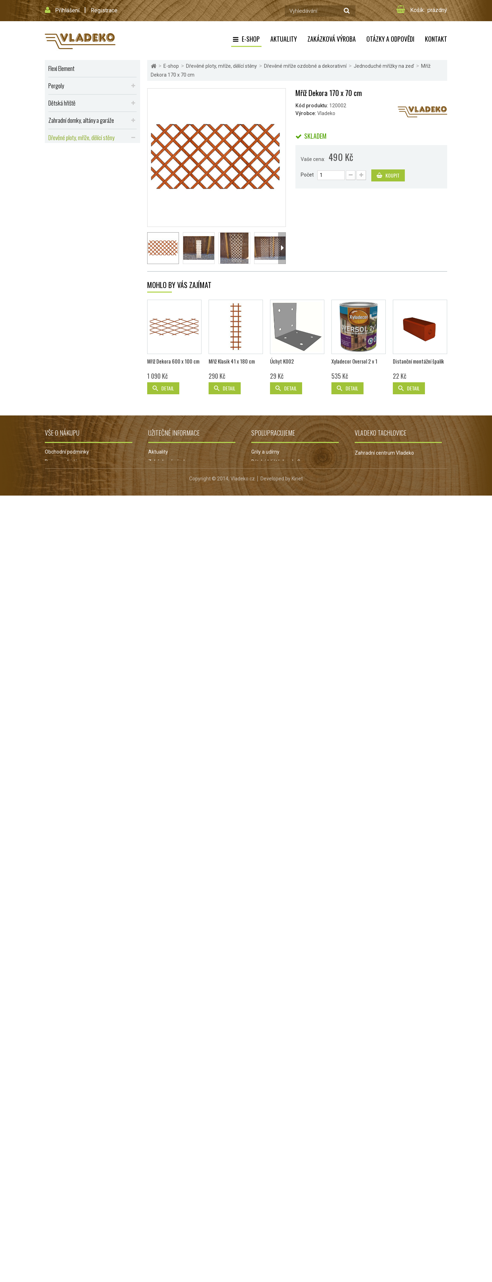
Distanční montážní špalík (418, 1108)
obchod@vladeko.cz (386, 1236)
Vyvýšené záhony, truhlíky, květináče (84, 295)
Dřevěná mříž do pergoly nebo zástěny (90, 162)
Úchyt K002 (282, 1108)
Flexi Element (61, 68)
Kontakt (436, 38)
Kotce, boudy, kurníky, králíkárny (81, 278)
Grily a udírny (265, 1199)
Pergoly (56, 85)
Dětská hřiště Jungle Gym (279, 1208)
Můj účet (54, 1228)
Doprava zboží (61, 1208)
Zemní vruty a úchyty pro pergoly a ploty (93, 226)
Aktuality (283, 38)
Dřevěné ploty (66, 151)
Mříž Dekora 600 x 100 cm (173, 1108)
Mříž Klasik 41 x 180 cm (232, 1108)
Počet (307, 175)
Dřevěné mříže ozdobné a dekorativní (89, 172)
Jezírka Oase (266, 1238)
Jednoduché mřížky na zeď (83, 184)
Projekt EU (159, 1238)
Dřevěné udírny (63, 329)
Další (282, 248)
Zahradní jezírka (269, 1218)
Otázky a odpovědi (390, 38)
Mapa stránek (60, 1238)
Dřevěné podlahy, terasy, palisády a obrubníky (83, 368)
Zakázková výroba (331, 38)
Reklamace (160, 1228)
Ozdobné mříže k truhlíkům (84, 203)
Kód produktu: (311, 105)
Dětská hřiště (62, 102)
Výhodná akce (62, 388)
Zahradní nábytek (66, 243)
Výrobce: (305, 113)
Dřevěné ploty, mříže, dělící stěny (81, 137)
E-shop (251, 38)
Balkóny (56, 260)
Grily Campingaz (269, 1228)
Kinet (297, 1265)
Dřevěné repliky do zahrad (74, 347)
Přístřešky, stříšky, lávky (72, 312)
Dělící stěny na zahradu (76, 215)
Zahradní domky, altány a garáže (81, 120)
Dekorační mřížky (74, 194)
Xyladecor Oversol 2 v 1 (354, 1108)
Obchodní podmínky (67, 1199)
